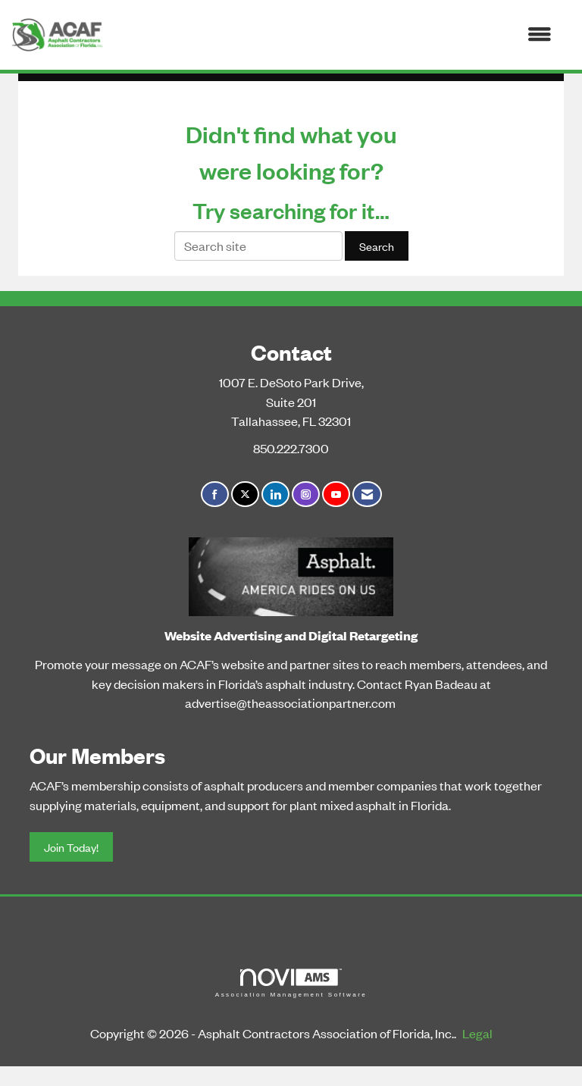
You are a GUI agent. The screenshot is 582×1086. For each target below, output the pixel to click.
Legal (477, 1033)
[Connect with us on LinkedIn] (275, 494)
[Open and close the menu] (335, 34)
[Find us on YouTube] (336, 494)
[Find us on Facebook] (215, 494)
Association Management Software (291, 983)
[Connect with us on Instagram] (306, 494)
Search (376, 246)
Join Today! (71, 847)
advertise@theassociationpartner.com (290, 702)
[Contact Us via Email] (367, 494)
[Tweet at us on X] (245, 494)
